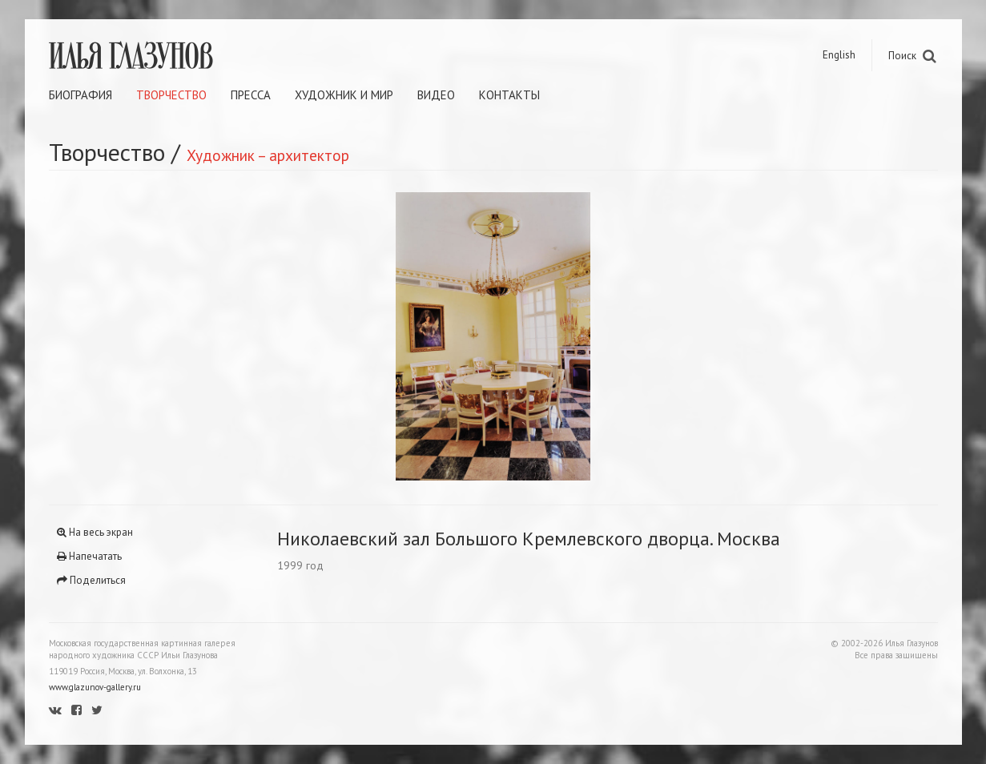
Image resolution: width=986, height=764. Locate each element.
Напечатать (89, 556)
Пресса (251, 95)
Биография (80, 95)
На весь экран (95, 532)
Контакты (509, 95)
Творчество (171, 95)
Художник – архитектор (268, 155)
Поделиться (91, 580)
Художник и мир (344, 95)
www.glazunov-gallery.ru (95, 687)
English (839, 55)
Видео (436, 95)
